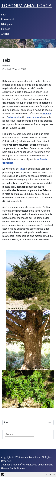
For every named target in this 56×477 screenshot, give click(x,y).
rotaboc (47, 113)
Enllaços (5, 29)
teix (22, 168)
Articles (5, 33)
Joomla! (5, 464)
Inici (3, 14)
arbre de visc (15, 117)
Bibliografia (7, 24)
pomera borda (33, 117)
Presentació (7, 19)
